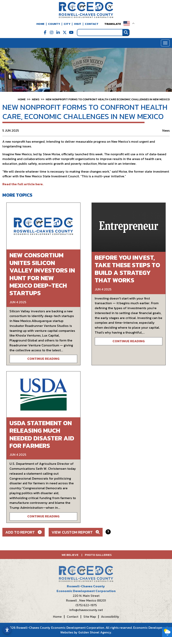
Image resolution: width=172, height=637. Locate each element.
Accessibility (110, 616)
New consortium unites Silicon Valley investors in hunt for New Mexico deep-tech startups (42, 274)
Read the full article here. (22, 184)
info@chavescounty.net (86, 609)
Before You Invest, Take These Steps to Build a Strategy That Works (127, 269)
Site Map (89, 616)
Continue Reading (43, 358)
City (67, 24)
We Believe (69, 554)
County (54, 24)
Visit (77, 24)
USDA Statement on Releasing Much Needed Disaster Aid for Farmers (41, 434)
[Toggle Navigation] (165, 43)
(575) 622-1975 (86, 605)
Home (40, 24)
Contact (91, 24)
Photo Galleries (98, 554)
